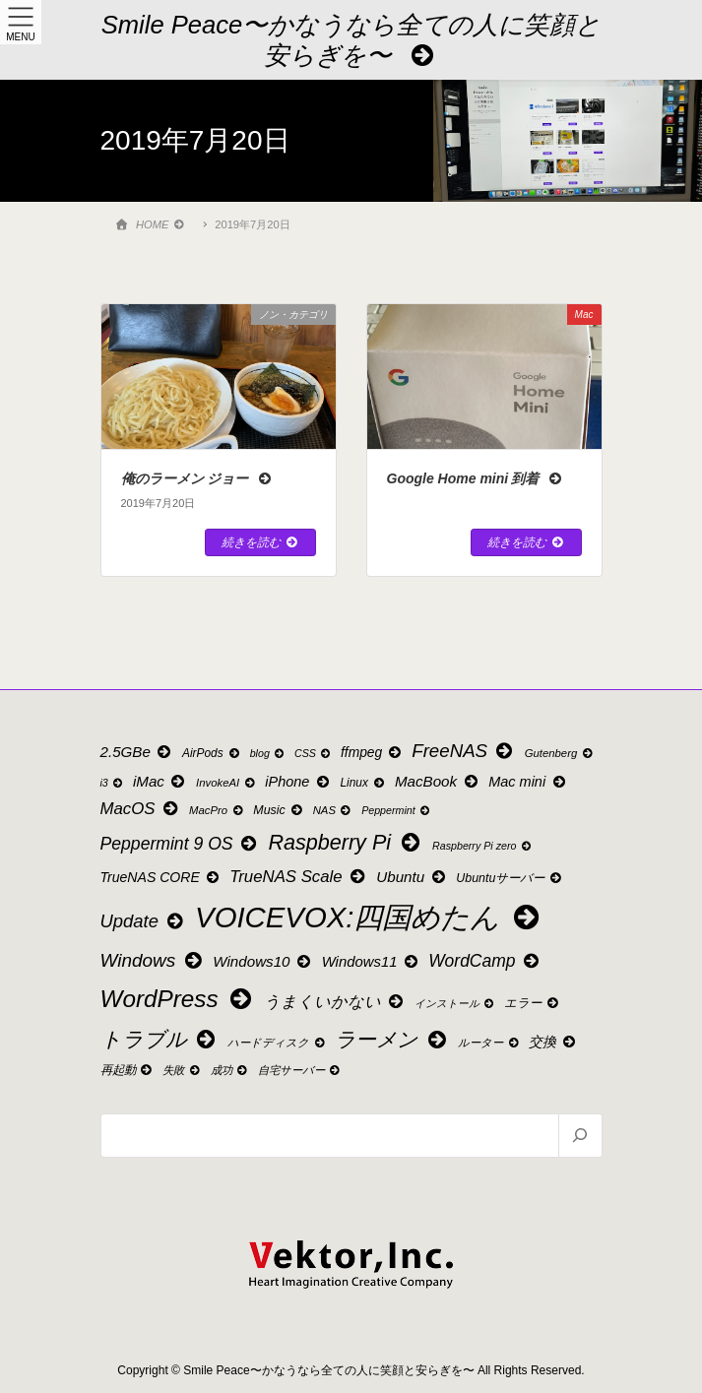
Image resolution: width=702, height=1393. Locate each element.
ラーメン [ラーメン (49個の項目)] (392, 1039)
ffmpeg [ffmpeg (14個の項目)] (372, 752)
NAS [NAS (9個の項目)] (333, 810)
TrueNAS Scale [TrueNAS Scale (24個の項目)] (298, 876)
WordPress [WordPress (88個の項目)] (178, 998)
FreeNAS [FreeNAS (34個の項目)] (464, 750)
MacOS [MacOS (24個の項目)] (140, 808)
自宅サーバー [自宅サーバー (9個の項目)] (300, 1070)
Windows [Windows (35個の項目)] (152, 960)
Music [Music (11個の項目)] (278, 810)
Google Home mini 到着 (475, 478)
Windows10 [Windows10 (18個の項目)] (263, 961)
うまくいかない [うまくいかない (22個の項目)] (335, 1001)
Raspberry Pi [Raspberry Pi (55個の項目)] (346, 842)
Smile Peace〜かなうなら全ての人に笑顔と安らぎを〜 (351, 40)
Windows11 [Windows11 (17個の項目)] (371, 962)
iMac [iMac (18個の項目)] (160, 781)
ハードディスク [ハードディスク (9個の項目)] (277, 1042)
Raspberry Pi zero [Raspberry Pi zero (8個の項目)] (482, 846)
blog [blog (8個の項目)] (268, 753)
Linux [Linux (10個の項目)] (363, 783)
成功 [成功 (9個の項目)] (230, 1070)
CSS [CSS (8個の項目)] (313, 753)
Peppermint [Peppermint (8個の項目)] (396, 810)
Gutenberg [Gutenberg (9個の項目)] (560, 753)
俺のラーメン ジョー (197, 478)
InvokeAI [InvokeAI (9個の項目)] (226, 783)
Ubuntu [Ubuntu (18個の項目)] (411, 876)
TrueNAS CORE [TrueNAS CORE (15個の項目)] (161, 877)
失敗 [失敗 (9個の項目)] (182, 1070)
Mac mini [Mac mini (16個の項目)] (527, 782)
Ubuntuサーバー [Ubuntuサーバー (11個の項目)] (509, 878)
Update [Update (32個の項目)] (143, 921)
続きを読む (260, 542)
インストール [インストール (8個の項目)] (455, 1003)
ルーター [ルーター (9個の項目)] (489, 1042)
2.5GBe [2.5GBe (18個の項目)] (137, 751)
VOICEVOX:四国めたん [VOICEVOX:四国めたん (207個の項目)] (369, 917)
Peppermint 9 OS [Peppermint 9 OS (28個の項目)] (180, 844)
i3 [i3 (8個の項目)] (112, 783)
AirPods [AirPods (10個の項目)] (211, 753)
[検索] (579, 1135)
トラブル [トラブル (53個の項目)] (160, 1039)
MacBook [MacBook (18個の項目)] (437, 781)
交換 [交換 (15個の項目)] (553, 1041)
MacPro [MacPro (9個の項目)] (217, 810)
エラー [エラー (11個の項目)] (532, 1003)
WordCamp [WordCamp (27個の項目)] (485, 961)
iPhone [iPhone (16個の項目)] (298, 782)
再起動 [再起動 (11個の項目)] (127, 1070)
